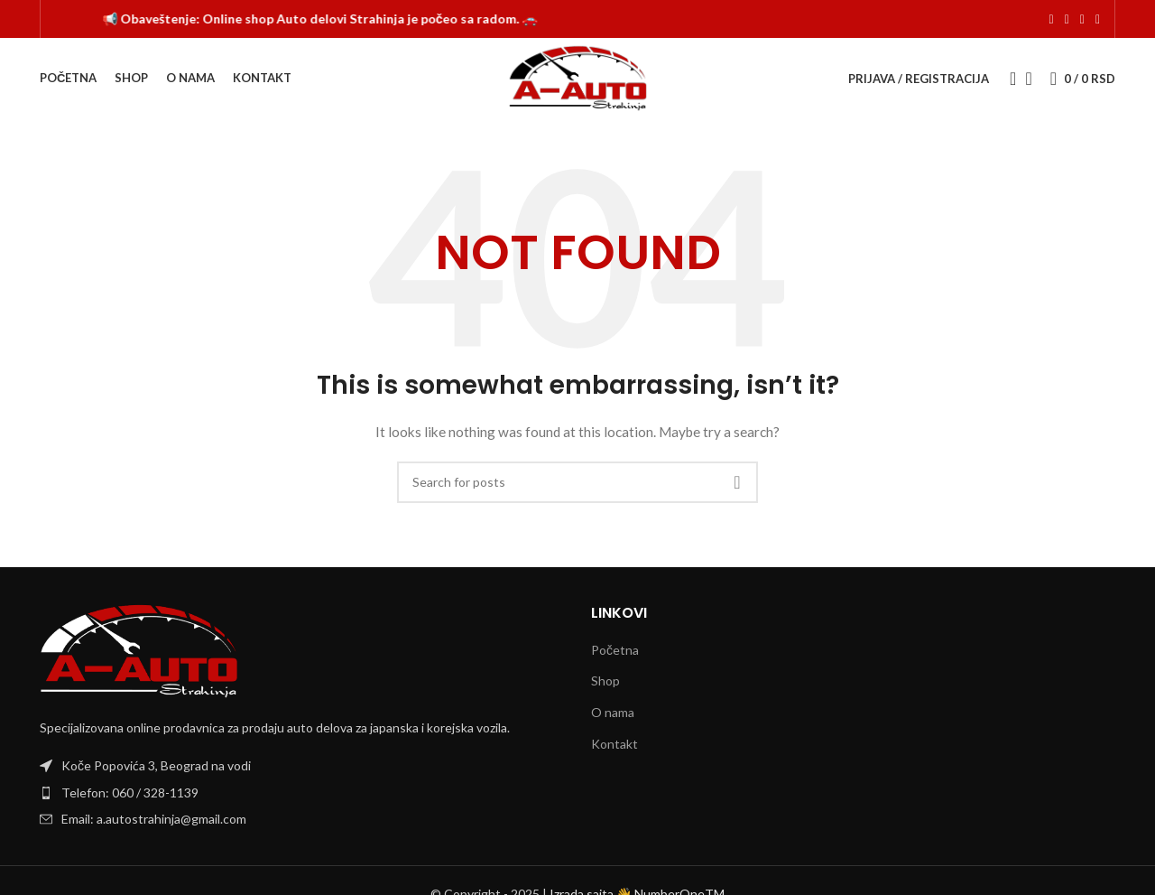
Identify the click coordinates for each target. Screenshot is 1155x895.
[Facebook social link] (1051, 19)
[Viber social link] (1097, 19)
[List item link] (302, 793)
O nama (612, 712)
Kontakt (614, 743)
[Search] (1007, 79)
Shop (605, 680)
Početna (615, 649)
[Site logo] (578, 77)
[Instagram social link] (1067, 19)
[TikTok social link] (1082, 19)
